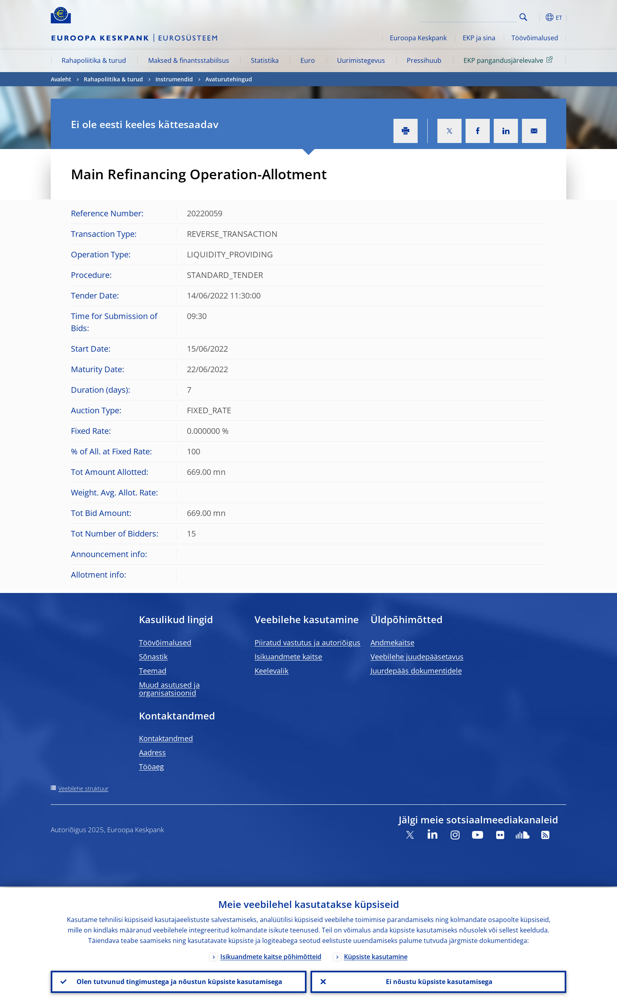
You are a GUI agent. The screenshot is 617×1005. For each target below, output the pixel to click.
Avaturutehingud (228, 79)
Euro (307, 60)
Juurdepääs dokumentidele (416, 671)
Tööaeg (151, 766)
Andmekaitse (392, 642)
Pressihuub (424, 60)
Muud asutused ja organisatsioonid (169, 689)
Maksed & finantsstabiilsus (188, 60)
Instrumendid (174, 79)
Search (523, 17)
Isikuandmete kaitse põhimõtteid (270, 955)
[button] (538, 17)
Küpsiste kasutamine (376, 955)
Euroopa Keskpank (418, 37)
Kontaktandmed (166, 738)
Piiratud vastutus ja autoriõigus (307, 642)
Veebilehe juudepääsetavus (417, 656)
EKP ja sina (479, 37)
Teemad (152, 671)
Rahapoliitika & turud (94, 60)
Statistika (265, 60)
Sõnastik (153, 656)
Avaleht (61, 79)
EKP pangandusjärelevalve (509, 60)
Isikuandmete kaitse (288, 656)
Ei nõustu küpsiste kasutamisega (438, 981)
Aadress (152, 752)
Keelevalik (271, 671)
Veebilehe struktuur (83, 788)
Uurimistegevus (361, 60)
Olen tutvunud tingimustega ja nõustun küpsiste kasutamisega (179, 981)
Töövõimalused (534, 37)
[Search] (476, 16)
